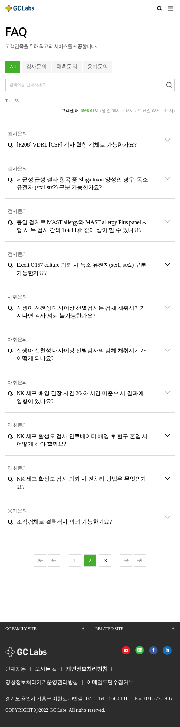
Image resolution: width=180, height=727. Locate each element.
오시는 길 (46, 669)
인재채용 (15, 669)
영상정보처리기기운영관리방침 (41, 682)
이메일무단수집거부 (110, 682)
